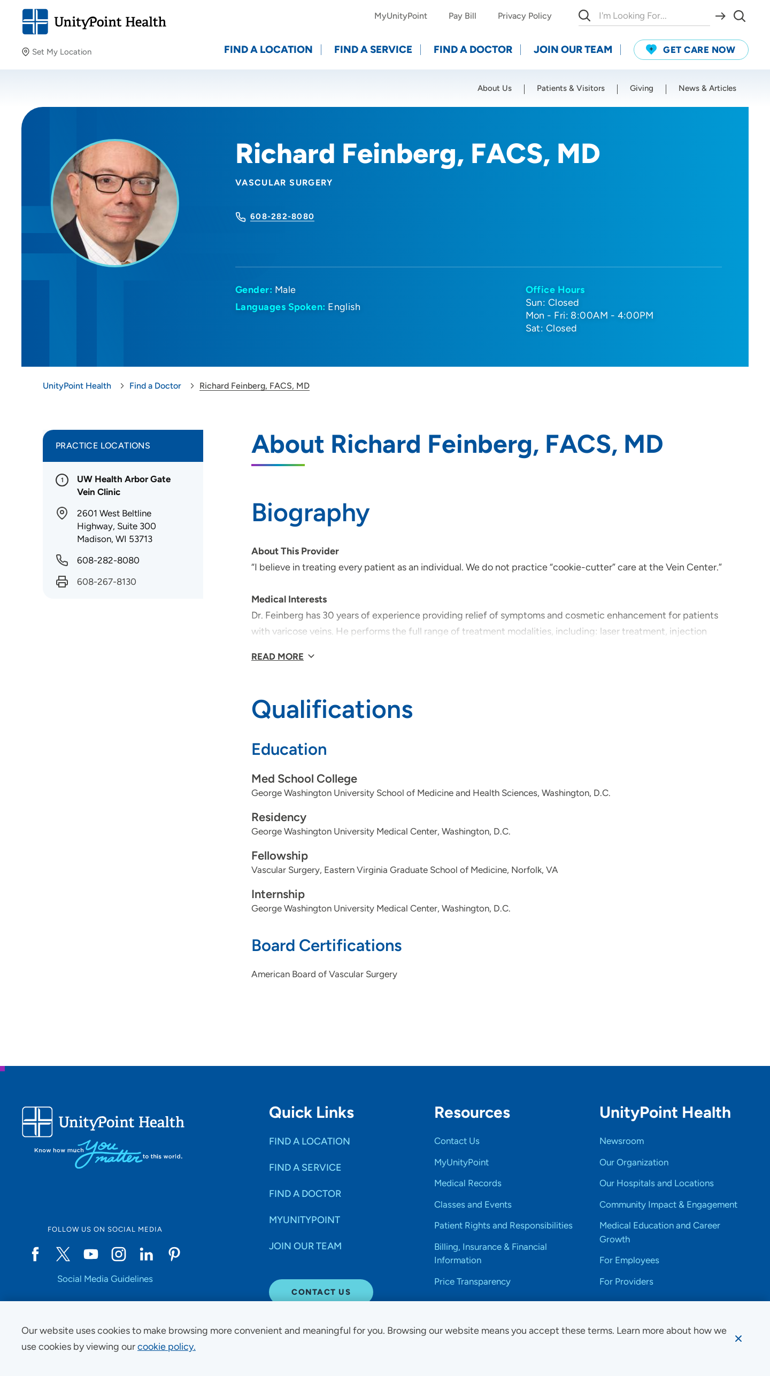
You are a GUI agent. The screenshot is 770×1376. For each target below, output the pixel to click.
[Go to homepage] (93, 21)
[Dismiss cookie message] (738, 1338)
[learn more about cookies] (166, 1347)
